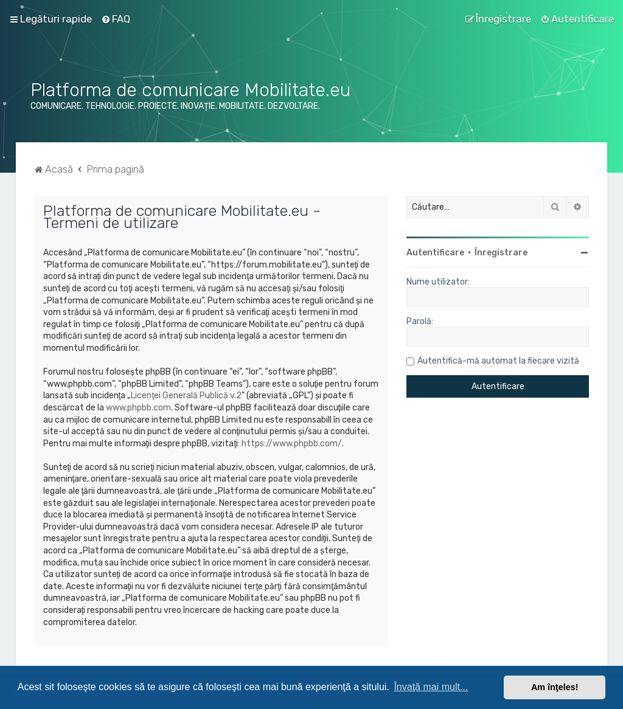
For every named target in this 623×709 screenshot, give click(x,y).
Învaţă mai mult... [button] (431, 687)
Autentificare (435, 252)
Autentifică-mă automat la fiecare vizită (498, 361)
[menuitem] (115, 18)
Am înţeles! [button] (555, 687)
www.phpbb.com (138, 408)
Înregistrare (501, 252)
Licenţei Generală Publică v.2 (186, 395)
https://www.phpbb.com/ (292, 443)
